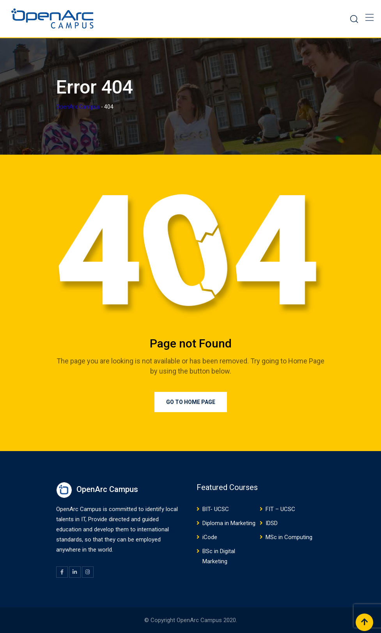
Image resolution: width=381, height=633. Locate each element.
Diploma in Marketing (228, 523)
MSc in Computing (289, 537)
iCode (209, 537)
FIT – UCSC (280, 509)
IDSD (272, 523)
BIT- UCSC (215, 509)
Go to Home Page (190, 402)
